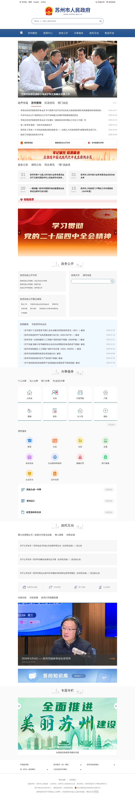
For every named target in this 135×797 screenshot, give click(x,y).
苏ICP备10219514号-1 (42, 788)
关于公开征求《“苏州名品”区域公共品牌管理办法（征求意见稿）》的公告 (51, 546)
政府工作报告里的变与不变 (32, 135)
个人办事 (22, 381)
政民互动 (67, 525)
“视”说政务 (64, 164)
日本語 (43, 2)
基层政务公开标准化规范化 (48, 308)
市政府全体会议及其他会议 (39, 304)
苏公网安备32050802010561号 (89, 788)
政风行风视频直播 (49, 597)
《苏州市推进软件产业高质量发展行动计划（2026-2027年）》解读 (51, 335)
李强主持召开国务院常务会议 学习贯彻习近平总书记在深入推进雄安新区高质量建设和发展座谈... (61, 110)
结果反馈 (70, 535)
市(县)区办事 (59, 381)
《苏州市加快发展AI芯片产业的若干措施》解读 (42, 358)
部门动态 (63, 102)
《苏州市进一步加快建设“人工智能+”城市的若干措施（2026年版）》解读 (53, 340)
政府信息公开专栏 (28, 275)
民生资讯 (50, 164)
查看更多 (111, 425)
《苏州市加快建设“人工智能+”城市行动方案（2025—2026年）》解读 (52, 349)
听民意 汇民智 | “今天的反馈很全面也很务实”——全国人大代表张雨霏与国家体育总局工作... (59, 130)
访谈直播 (34, 597)
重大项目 (33, 308)
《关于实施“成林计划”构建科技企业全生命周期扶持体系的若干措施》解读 (54, 344)
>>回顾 (112, 659)
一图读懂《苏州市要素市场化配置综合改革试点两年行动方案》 (47, 189)
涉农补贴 (24, 308)
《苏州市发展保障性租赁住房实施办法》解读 (42, 354)
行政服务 (24, 313)
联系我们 (73, 780)
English (36, 2)
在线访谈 (22, 597)
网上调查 (59, 535)
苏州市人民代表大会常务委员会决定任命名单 (98, 176)
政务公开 (67, 263)
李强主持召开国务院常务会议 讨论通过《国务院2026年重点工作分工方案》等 (53, 120)
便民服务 (22, 431)
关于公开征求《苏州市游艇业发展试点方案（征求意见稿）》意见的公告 (50, 559)
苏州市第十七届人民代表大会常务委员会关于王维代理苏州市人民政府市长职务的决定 (47, 176)
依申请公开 (38, 288)
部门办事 (45, 381)
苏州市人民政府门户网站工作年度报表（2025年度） (97, 189)
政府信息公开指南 (26, 281)
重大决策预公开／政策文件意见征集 (35, 535)
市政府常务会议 (39, 324)
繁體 (30, 2)
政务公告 (23, 164)
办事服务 (67, 371)
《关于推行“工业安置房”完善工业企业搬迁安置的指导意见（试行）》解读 (54, 330)
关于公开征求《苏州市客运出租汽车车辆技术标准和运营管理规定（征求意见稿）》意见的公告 (60, 573)
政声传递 (23, 102)
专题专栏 (67, 690)
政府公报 (37, 284)
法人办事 (34, 381)
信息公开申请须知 (26, 288)
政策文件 (75, 275)
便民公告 (36, 164)
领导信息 (87, 275)
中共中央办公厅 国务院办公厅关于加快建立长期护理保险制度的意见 (49, 115)
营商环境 (55, 304)
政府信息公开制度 (26, 284)
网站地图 (62, 780)
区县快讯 (50, 102)
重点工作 (24, 304)
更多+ (115, 103)
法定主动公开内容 (40, 281)
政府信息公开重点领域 (30, 299)
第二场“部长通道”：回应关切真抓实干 (36, 125)
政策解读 (24, 324)
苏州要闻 (36, 102)
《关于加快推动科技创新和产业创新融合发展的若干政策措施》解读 (51, 363)
